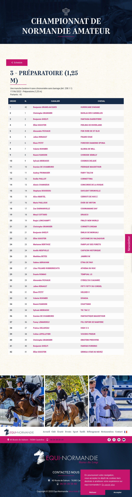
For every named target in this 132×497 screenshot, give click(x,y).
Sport (75, 432)
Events (68, 432)
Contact (119, 432)
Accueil (46, 432)
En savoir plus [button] (108, 485)
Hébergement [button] (93, 432)
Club (53, 432)
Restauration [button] (107, 432)
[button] (125, 432)
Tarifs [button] (82, 432)
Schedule (16, 62)
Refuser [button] (92, 492)
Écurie (60, 432)
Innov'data (73, 491)
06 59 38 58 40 (56, 440)
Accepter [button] (118, 492)
